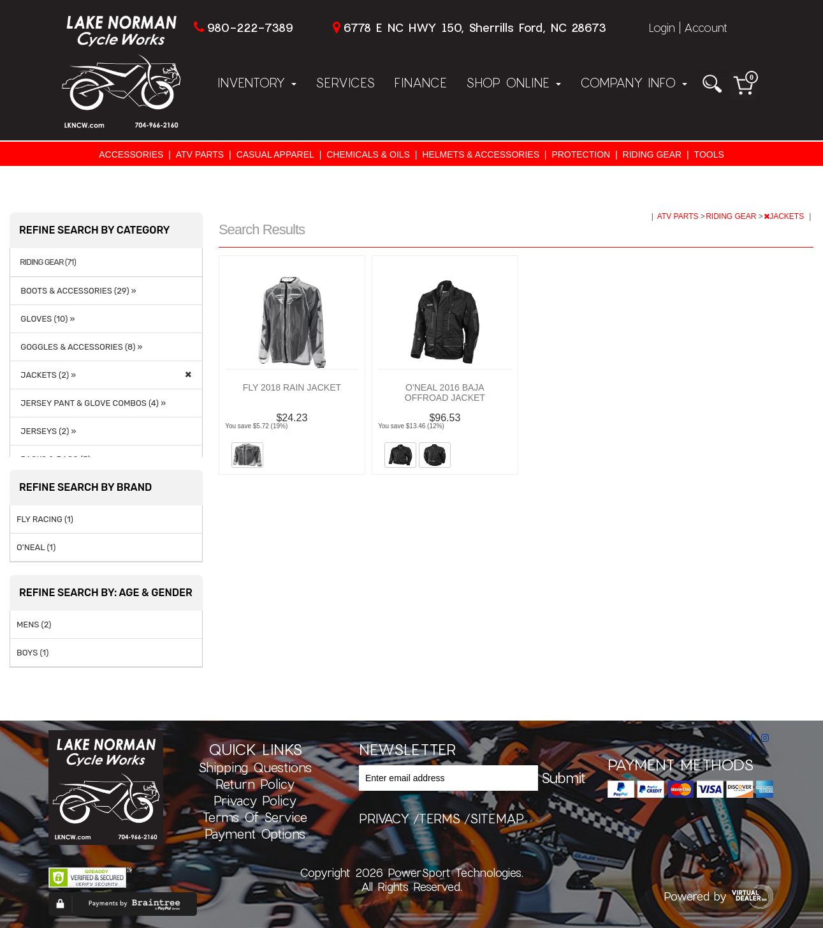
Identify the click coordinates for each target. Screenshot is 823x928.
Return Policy (255, 783)
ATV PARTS (200, 154)
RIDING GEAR (652, 154)
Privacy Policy (255, 800)
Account (705, 27)
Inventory (256, 82)
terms (439, 818)
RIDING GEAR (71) (48, 262)
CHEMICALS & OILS (368, 154)
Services (345, 82)
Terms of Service (255, 817)
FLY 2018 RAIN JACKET (292, 387)
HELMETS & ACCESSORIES (480, 154)
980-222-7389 (250, 27)
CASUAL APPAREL (275, 154)
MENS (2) (34, 624)
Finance (420, 82)
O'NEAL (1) (36, 547)
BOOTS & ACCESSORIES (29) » (76, 291)
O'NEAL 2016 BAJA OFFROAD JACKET (445, 392)
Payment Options (255, 833)
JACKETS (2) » (46, 375)
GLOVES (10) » (46, 319)
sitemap (497, 818)
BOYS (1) (32, 652)
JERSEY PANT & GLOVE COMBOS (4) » (91, 403)
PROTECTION (580, 154)
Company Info (633, 82)
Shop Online (513, 82)
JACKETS (785, 216)
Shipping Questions (255, 767)
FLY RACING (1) (45, 519)
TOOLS (709, 154)
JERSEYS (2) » (46, 431)
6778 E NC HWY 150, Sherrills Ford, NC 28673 (474, 27)
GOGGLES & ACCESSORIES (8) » (79, 347)
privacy (384, 818)
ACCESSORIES (131, 154)
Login (661, 27)
